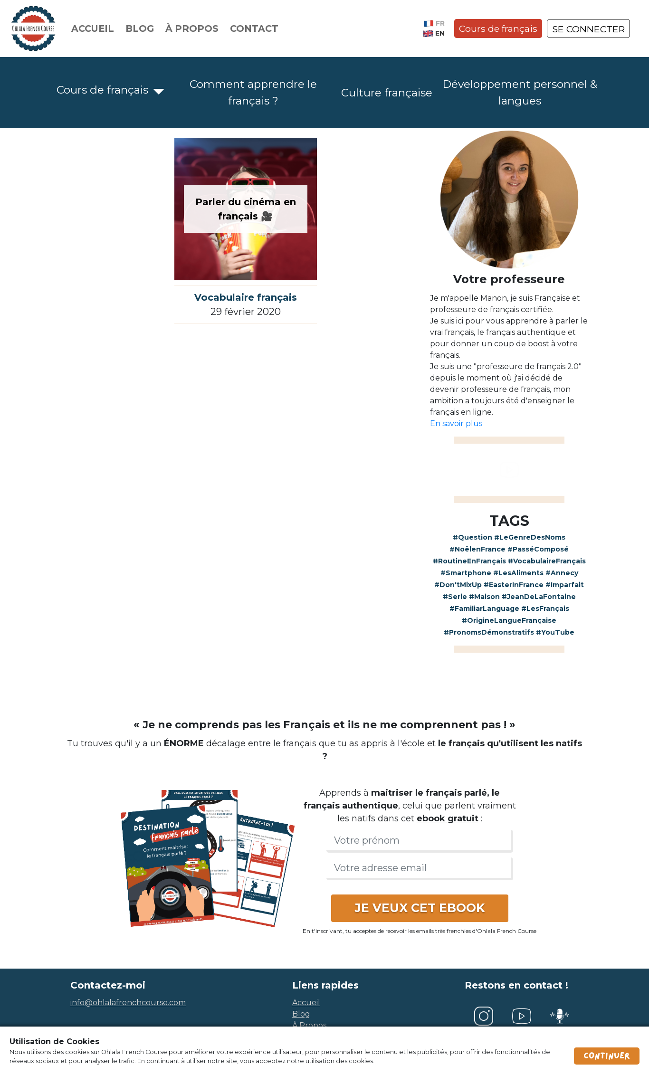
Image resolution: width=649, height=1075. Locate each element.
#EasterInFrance (514, 584)
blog (301, 1013)
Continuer (606, 1056)
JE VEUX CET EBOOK (420, 908)
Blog (139, 28)
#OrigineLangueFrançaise (509, 620)
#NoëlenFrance (477, 549)
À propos (192, 28)
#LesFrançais (545, 608)
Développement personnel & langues (519, 92)
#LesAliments (518, 573)
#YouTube (555, 632)
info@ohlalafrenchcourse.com (128, 1002)
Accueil (92, 28)
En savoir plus (456, 423)
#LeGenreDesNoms (529, 537)
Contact (254, 28)
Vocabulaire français (245, 297)
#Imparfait (564, 584)
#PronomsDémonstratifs (489, 632)
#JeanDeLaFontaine (539, 596)
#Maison (484, 596)
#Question (472, 537)
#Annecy (561, 573)
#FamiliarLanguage (484, 608)
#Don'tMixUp (458, 584)
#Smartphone (465, 573)
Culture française (386, 92)
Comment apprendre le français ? (253, 92)
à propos (309, 1025)
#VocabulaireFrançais (547, 561)
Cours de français (498, 28)
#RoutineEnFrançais (469, 561)
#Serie (455, 596)
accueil (306, 1002)
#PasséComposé (538, 549)
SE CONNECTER (588, 29)
